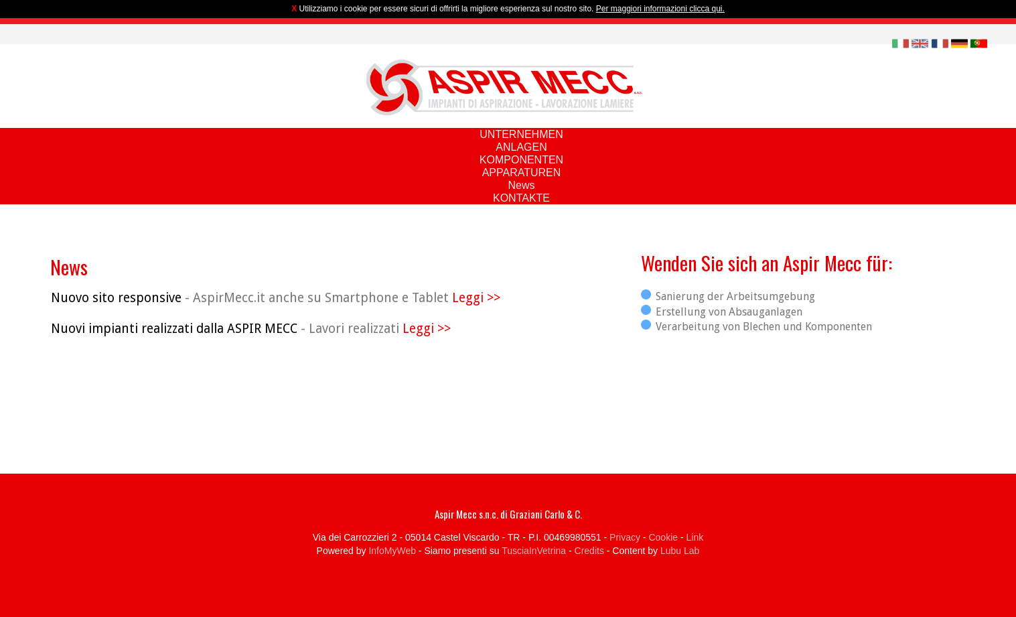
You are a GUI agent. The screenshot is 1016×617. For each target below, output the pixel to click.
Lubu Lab (679, 550)
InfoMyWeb (392, 550)
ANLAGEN (521, 147)
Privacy (624, 537)
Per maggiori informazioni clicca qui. (660, 8)
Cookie (663, 537)
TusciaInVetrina (534, 550)
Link (695, 537)
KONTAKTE (521, 198)
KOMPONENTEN (521, 159)
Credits (589, 550)
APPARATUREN (521, 172)
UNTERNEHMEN (521, 134)
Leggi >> (476, 297)
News (521, 185)
